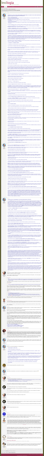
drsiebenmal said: (9, 300)
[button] (10, 6)
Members (13, 6)
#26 (41, 306)
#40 (41, 442)
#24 (41, 271)
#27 (41, 329)
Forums (6, 6)
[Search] (40, 6)
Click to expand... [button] (24, 424)
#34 (41, 393)
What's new (9, 6)
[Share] (40, 13)
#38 (41, 418)
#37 (41, 412)
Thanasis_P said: (9, 436)
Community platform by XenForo (22, 455)
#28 (41, 338)
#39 (41, 435)
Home (3, 6)
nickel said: (8, 277)
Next (8, 12)
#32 (41, 376)
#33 (41, 385)
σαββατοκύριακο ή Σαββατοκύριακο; (11, 440)
